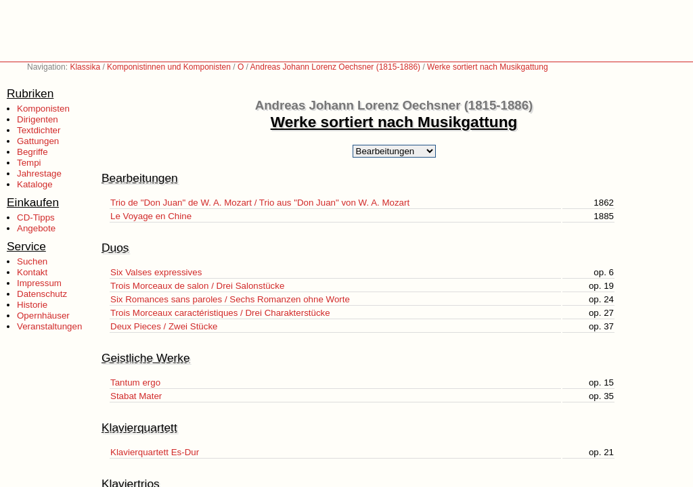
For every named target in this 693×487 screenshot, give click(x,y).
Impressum (39, 283)
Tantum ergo (135, 382)
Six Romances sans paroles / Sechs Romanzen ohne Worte (230, 299)
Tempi (29, 163)
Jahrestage (39, 173)
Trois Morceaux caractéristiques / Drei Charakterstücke (220, 313)
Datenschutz (42, 294)
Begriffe (32, 152)
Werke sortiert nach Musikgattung (487, 67)
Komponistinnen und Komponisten (169, 67)
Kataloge (35, 184)
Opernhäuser (43, 315)
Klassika (85, 67)
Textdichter (38, 130)
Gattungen (38, 141)
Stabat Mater (136, 396)
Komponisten (43, 108)
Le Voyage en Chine (151, 216)
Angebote (36, 228)
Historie (32, 305)
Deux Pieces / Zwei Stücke (164, 326)
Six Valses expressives (156, 272)
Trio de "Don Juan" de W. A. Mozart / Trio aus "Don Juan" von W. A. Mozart (259, 203)
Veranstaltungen (49, 326)
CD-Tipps (36, 217)
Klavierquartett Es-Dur (154, 452)
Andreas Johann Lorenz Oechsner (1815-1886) (335, 67)
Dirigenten (37, 119)
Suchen (32, 261)
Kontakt (32, 272)
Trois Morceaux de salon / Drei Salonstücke (197, 286)
